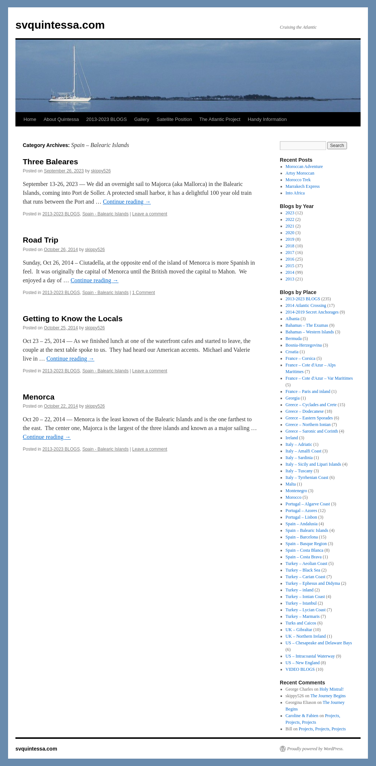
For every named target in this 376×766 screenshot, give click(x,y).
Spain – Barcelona (302, 537)
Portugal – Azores (301, 510)
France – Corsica (300, 358)
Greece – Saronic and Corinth (312, 431)
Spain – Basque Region (306, 543)
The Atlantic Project (220, 119)
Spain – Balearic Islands (307, 530)
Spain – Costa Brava (304, 556)
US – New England (303, 662)
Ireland (292, 437)
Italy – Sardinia (299, 457)
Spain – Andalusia (302, 523)
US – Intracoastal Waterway (310, 656)
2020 (290, 232)
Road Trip (40, 240)
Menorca (38, 397)
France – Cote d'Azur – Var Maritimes (319, 378)
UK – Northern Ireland (306, 636)
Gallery (141, 119)
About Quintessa (61, 119)
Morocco (293, 497)
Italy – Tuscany (299, 470)
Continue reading (127, 201)
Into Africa (295, 193)
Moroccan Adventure (304, 166)
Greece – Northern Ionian (308, 424)
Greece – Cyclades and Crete (311, 404)
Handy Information (267, 119)
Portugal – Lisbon (301, 517)
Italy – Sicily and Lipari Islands (313, 464)
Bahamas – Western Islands (310, 331)
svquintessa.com (60, 25)
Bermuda (294, 338)
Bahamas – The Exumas (307, 325)
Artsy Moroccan (300, 173)
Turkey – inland (300, 590)
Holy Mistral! (331, 689)
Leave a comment (149, 213)
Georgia (293, 398)
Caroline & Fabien (302, 715)
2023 (290, 212)
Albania (293, 318)
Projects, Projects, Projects (322, 728)
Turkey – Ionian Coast (305, 596)
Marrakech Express (303, 186)
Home (30, 119)
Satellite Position (174, 119)
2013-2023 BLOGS (106, 119)
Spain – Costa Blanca (304, 550)
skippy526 (101, 170)
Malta (291, 484)
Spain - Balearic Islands (105, 213)
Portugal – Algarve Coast (308, 504)
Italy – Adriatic (299, 444)
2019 (290, 239)
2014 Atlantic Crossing (306, 305)
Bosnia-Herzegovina (304, 345)
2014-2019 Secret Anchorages (312, 312)
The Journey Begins (328, 695)
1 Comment (143, 292)
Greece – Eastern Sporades (309, 417)
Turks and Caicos (301, 623)
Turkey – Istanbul (301, 603)
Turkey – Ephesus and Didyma (313, 583)
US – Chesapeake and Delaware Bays (319, 642)
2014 (290, 272)
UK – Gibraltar (299, 629)
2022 (290, 219)
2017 (290, 252)
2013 (290, 279)
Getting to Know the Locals (73, 318)
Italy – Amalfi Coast (304, 451)
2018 (290, 245)
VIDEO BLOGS (300, 669)
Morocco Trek (298, 179)
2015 (290, 265)
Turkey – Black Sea (303, 570)
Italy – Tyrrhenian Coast (307, 477)
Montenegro (296, 490)
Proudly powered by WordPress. (315, 748)
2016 (290, 259)
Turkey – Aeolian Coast (307, 563)
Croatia (292, 351)
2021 (290, 226)
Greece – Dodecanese (305, 411)
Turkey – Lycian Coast (306, 609)
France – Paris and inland (308, 391)
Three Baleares (50, 161)
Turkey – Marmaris (303, 616)
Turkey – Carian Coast (306, 576)
